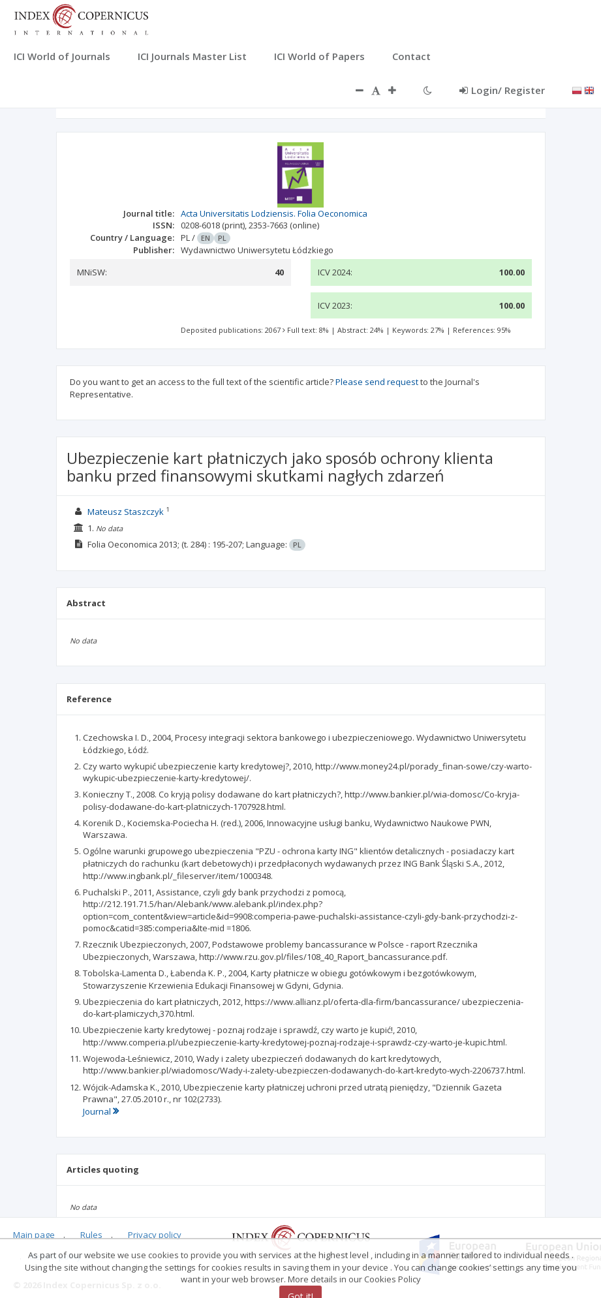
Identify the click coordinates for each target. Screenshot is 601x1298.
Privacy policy (154, 1235)
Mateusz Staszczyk (125, 512)
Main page (34, 1235)
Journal (101, 1111)
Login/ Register (502, 90)
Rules (91, 1235)
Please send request (376, 382)
